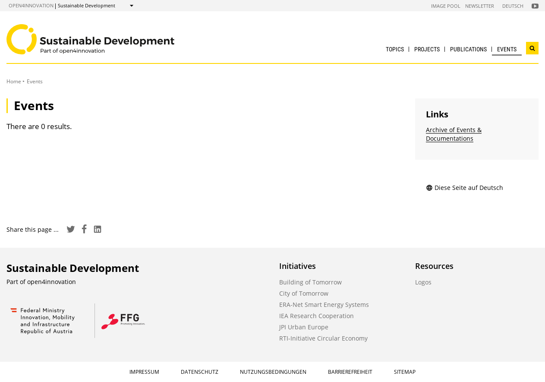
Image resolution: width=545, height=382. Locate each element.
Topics (395, 49)
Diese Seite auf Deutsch (464, 187)
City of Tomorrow (303, 293)
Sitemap (405, 372)
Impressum (144, 372)
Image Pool (445, 6)
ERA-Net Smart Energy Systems (324, 304)
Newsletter (479, 6)
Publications (468, 49)
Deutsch (512, 6)
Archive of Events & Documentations (454, 134)
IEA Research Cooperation (316, 316)
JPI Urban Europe (303, 327)
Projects (427, 49)
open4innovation (31, 5)
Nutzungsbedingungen (273, 372)
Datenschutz (199, 372)
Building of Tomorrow (310, 282)
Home (13, 81)
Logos (423, 282)
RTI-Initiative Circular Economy (323, 338)
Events (507, 49)
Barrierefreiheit (350, 372)
